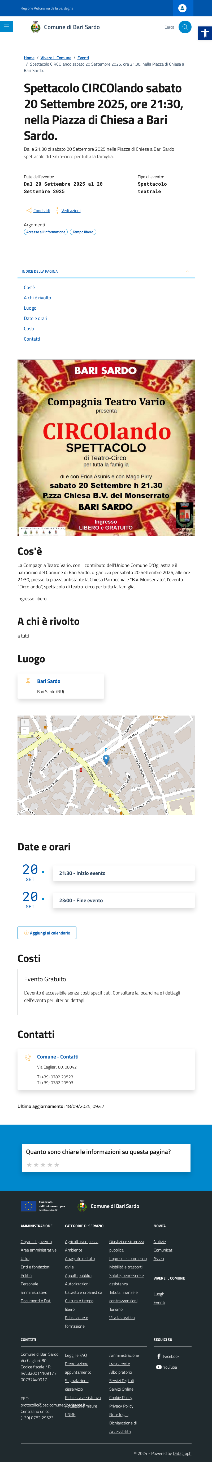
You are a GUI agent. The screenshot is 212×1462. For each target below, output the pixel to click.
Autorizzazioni (77, 1284)
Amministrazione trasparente (124, 1359)
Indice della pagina (106, 271)
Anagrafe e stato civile (80, 1262)
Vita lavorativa (122, 1317)
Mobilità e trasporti (125, 1267)
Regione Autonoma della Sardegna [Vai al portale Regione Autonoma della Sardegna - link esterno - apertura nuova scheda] (47, 8)
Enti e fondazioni (35, 1267)
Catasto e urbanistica (83, 1292)
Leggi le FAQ (76, 1355)
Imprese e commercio (128, 1258)
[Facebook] (168, 1356)
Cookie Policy (120, 1397)
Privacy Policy (121, 1406)
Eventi (159, 1302)
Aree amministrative (39, 1250)
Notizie (160, 1241)
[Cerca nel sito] (185, 27)
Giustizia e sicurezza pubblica (126, 1245)
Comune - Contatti (58, 1056)
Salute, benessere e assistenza (126, 1279)
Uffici (25, 1258)
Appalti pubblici (78, 1275)
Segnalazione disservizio (77, 1384)
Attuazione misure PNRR (81, 1410)
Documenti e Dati (36, 1301)
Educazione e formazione (76, 1321)
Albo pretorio (120, 1372)
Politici (26, 1275)
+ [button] (24, 723)
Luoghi (159, 1294)
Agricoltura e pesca (81, 1241)
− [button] (24, 731)
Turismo (116, 1309)
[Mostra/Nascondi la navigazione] (6, 26)
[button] (205, 33)
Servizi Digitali (121, 1380)
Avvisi (159, 1258)
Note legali (118, 1414)
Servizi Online (121, 1389)
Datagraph (182, 1453)
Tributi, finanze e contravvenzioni (123, 1296)
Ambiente (73, 1250)
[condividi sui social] (37, 210)
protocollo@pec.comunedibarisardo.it (53, 1405)
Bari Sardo (48, 681)
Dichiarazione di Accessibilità (123, 1427)
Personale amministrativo (34, 1288)
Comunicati (163, 1250)
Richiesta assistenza (83, 1397)
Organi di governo (36, 1241)
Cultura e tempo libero (79, 1305)
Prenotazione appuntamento (78, 1367)
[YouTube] (166, 1367)
